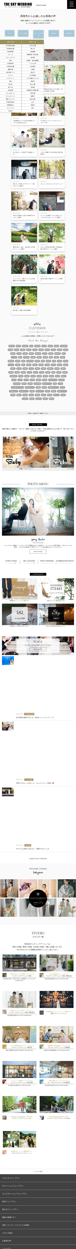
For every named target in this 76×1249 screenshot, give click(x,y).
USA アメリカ (52, 380)
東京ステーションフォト (59, 1013)
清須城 (33, 87)
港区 (53, 372)
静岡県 (51, 353)
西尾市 (24, 383)
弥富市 (65, 361)
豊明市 (53, 391)
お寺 (32, 102)
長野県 (29, 365)
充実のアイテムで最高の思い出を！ (56, 589)
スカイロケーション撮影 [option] (29, 562)
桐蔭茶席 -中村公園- (32, 54)
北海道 (44, 380)
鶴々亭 (33, 48)
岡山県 (65, 365)
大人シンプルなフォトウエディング (51, 184)
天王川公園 (32, 45)
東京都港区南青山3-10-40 (15, 1015)
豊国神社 (33, 193)
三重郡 (35, 349)
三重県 (25, 353)
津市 (64, 353)
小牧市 (25, 395)
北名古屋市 (64, 346)
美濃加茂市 (13, 376)
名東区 (41, 349)
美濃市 (56, 346)
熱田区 (13, 368)
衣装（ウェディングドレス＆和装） (16, 1225)
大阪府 (17, 372)
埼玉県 (48, 361)
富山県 (57, 376)
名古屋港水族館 (29, 714)
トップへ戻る (38, 1171)
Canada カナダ (24, 391)
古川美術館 (32, 75)
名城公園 (33, 225)
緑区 (23, 365)
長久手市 (26, 357)
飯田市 (51, 376)
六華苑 (33, 69)
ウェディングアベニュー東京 (21, 976)
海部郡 (45, 376)
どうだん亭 (32, 63)
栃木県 (57, 368)
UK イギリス (39, 391)
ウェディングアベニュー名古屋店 (22, 1082)
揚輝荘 (33, 96)
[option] (38, 522)
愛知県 (29, 349)
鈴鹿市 (37, 361)
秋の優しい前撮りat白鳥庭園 (22, 310)
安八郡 (19, 368)
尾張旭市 (25, 398)
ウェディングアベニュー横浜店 (21, 1047)
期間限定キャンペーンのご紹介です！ (20, 589)
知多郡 (41, 365)
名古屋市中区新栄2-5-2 (14, 1085)
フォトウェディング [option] (47, 562)
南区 (23, 361)
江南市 (30, 383)
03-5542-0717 (19, 980)
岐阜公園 (32, 99)
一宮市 (60, 383)
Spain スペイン (62, 391)
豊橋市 (38, 380)
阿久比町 (61, 380)
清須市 (47, 391)
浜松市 (10, 349)
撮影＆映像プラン (9, 1217)
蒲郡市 (23, 372)
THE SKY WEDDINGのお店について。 (56, 615)
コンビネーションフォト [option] (65, 562)
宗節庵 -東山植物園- (32, 60)
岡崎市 (13, 353)
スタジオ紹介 (7, 1233)
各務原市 (50, 368)
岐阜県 (47, 349)
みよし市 (14, 357)
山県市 (59, 361)
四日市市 (37, 346)
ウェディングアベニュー (21, 1118)
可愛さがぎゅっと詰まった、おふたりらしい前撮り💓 (35, 783)
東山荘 (33, 72)
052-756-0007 (64, 1085)
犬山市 (31, 368)
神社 (32, 108)
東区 (20, 357)
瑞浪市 (18, 346)
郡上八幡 (32, 84)
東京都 (45, 357)
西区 (51, 357)
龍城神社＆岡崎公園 (32, 90)
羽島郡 (11, 372)
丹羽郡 (63, 395)
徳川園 (33, 57)
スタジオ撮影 (32, 130)
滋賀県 (39, 376)
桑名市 (31, 353)
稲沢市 (31, 395)
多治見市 (38, 353)
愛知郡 (13, 395)
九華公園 (32, 93)
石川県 (20, 380)
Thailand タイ (13, 391)
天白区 (47, 365)
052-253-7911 (27, 1085)
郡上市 (53, 365)
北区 (54, 361)
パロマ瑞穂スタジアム (32, 78)
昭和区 (63, 368)
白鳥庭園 (32, 51)
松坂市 (33, 357)
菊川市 (50, 346)
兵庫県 (65, 372)
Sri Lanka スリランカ (17, 387)
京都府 (48, 372)
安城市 (17, 361)
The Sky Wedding (40, 858)
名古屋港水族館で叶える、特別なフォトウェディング (35, 717)
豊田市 (19, 395)
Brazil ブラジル (47, 383)
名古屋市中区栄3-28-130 (52, 1085)
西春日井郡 (30, 361)
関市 (43, 361)
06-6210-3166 (65, 1050)
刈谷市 (43, 395)
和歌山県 (11, 346)
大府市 (44, 346)
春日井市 (38, 398)
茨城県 (25, 368)
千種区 (22, 349)
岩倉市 (64, 376)
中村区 (45, 353)
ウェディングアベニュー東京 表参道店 (22, 1012)
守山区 (29, 372)
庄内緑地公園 (60, 99)
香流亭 (33, 81)
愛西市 (51, 398)
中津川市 (57, 353)
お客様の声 (6, 1241)
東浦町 (38, 387)
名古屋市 (25, 346)
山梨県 (27, 376)
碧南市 (32, 398)
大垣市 (53, 349)
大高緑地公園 (60, 225)
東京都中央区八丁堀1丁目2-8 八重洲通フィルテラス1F (19, 979)
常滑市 (43, 368)
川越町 (56, 357)
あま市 (14, 380)
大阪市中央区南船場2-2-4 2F (52, 1050)
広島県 (32, 380)
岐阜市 (16, 349)
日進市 (44, 387)
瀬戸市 (35, 372)
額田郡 (45, 398)
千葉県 (17, 365)
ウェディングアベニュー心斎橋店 (59, 1047)
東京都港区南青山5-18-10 (52, 979)
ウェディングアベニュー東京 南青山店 (59, 976)
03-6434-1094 (64, 979)
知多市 (59, 349)
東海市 (37, 395)
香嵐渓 (33, 105)
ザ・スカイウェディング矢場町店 (59, 1082)
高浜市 (33, 376)
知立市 (62, 387)
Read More (38, 551)
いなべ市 (11, 365)
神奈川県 (11, 361)
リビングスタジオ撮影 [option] (11, 562)
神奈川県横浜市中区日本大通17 (15, 1050)
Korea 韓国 (37, 383)
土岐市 (62, 357)
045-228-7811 (29, 1050)
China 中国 (17, 383)
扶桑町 (32, 391)
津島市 (59, 365)
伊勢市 (65, 349)
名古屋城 (32, 66)
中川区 (19, 353)
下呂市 (41, 372)
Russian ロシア (30, 387)
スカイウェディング (21, 1153)
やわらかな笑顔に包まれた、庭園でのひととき (32, 849)
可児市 (35, 365)
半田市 (21, 376)
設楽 (55, 383)
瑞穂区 (37, 368)
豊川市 (26, 380)
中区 (31, 346)
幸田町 (59, 372)
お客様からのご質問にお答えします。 (20, 615)
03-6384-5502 (27, 1015)
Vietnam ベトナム (53, 387)
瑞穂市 (39, 357)
